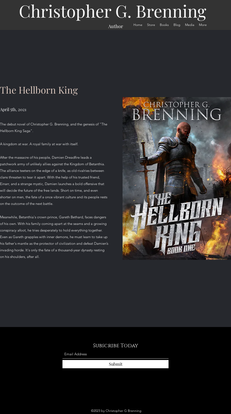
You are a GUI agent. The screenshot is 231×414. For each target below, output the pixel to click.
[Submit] (115, 364)
